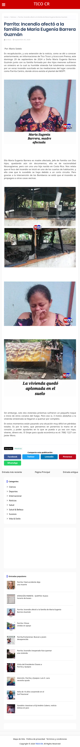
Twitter (30, 456)
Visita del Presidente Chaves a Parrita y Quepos (29, 665)
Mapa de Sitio (19, 739)
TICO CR (42, 4)
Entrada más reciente (12, 472)
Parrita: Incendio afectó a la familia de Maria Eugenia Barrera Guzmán (39, 610)
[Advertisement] (40, 548)
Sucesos (12, 514)
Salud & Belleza (16, 509)
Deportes (13, 491)
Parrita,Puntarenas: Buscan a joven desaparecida (31, 638)
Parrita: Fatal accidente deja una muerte (28, 583)
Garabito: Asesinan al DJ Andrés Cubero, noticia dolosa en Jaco (36, 706)
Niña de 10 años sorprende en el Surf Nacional (30, 693)
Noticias (13, 17)
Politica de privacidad (35, 739)
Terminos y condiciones (56, 739)
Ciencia (12, 487)
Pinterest (67, 456)
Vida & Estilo (15, 518)
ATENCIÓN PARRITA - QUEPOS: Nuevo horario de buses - (32, 597)
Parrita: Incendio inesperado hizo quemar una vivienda (34, 651)
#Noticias (18, 448)
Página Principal (42, 472)
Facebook (12, 456)
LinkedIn (49, 456)
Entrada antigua (70, 472)
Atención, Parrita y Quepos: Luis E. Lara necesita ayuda (33, 679)
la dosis (8, 39)
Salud (11, 505)
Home (6, 17)
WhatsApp (12, 463)
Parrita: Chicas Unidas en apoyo (24, 624)
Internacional (15, 496)
